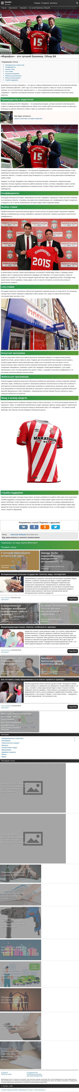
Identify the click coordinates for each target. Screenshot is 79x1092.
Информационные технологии (12, 738)
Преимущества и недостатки (14, 65)
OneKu (8, 2)
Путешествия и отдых (9, 748)
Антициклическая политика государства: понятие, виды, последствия (33, 574)
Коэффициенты (10, 67)
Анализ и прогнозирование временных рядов (52, 661)
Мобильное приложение (13, 76)
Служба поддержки (11, 80)
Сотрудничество (32, 1073)
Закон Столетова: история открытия (28, 118)
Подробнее (72, 599)
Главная (37, 3)
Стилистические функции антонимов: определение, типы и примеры (14, 610)
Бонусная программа (12, 73)
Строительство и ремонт (10, 743)
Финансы (5, 745)
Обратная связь (6, 1074)
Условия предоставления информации (14, 1090)
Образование (5, 567)
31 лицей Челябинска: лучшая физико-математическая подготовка (54, 610)
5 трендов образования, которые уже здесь (16, 554)
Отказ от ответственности (36, 1090)
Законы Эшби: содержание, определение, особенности (50, 557)
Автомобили (6, 741)
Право (4, 757)
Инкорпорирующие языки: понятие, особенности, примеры (28, 627)
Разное (4, 754)
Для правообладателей (34, 1076)
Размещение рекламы (34, 1074)
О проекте (45, 3)
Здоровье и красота (9, 752)
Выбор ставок (10, 69)
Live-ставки (9, 71)
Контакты (53, 3)
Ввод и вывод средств (12, 78)
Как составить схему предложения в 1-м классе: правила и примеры (32, 680)
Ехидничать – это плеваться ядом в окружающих (12, 661)
